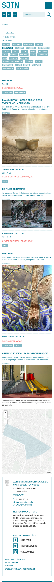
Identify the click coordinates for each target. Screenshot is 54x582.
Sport (18, 65)
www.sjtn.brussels (24, 505)
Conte (16, 51)
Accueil (5, 25)
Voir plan (18, 495)
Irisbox (9, 566)
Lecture (13, 58)
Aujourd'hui (9, 33)
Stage (26, 65)
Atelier (6, 44)
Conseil (6, 51)
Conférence (44, 48)
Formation (43, 55)
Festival (24, 55)
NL (9, 14)
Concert (19, 48)
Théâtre (36, 65)
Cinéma (39, 44)
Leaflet (48, 473)
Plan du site (11, 562)
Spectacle (7, 65)
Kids (5, 58)
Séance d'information (12, 62)
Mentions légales (15, 559)
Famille (13, 55)
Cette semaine (10, 37)
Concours (31, 48)
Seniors (29, 62)
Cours (24, 51)
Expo (5, 55)
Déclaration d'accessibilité (20, 569)
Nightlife (24, 58)
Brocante (28, 44)
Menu (47, 4)
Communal (7, 48)
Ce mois (8, 41)
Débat (33, 51)
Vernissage (8, 68)
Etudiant (43, 51)
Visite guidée (22, 68)
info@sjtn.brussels (24, 502)
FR (4, 14)
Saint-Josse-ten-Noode (14, 5)
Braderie (17, 44)
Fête (33, 55)
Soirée (39, 62)
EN (14, 14)
